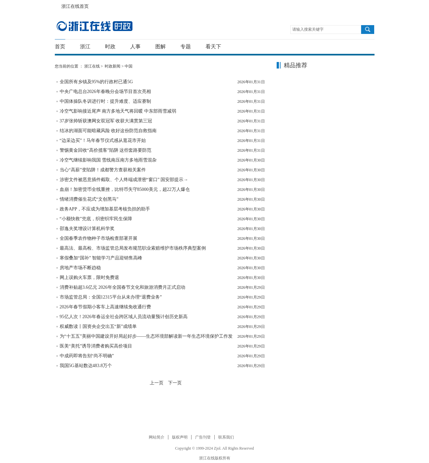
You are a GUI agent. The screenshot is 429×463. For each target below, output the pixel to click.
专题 (185, 46)
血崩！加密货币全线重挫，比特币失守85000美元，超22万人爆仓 (125, 189)
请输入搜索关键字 (308, 29)
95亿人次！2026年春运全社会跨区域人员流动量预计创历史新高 (124, 316)
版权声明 (180, 437)
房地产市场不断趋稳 (80, 267)
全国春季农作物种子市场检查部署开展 (98, 238)
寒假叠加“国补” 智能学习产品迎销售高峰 (101, 257)
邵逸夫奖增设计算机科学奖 (87, 228)
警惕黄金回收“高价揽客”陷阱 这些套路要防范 (106, 150)
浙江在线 (92, 66)
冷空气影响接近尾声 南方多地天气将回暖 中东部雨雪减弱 (118, 111)
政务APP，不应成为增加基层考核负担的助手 (105, 209)
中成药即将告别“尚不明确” (87, 355)
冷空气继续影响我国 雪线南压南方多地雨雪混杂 (108, 160)
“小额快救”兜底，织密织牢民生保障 (96, 218)
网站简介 (156, 437)
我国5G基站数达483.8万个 (86, 365)
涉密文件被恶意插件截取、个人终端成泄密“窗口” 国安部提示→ (124, 179)
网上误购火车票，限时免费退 (89, 277)
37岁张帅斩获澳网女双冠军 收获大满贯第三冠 (106, 120)
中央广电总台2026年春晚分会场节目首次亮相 (105, 91)
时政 (110, 46)
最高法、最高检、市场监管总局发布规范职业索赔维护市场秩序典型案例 (133, 248)
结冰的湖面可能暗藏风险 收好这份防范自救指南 (108, 130)
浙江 (85, 46)
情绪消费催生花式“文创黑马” (89, 199)
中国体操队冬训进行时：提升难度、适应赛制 (105, 101)
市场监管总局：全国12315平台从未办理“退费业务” (111, 297)
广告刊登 (203, 437)
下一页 (175, 382)
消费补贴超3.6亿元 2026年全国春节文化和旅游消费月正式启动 (122, 287)
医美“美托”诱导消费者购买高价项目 (96, 346)
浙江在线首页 (58, 4)
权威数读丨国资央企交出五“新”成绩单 (98, 326)
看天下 (213, 46)
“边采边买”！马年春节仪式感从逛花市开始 (103, 140)
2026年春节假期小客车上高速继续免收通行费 (105, 306)
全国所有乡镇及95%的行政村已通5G (96, 81)
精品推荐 (295, 65)
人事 (135, 46)
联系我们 (226, 437)
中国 (128, 66)
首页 (60, 46)
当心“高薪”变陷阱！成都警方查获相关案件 (103, 169)
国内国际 (94, 26)
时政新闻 (112, 66)
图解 (160, 46)
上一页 (156, 382)
